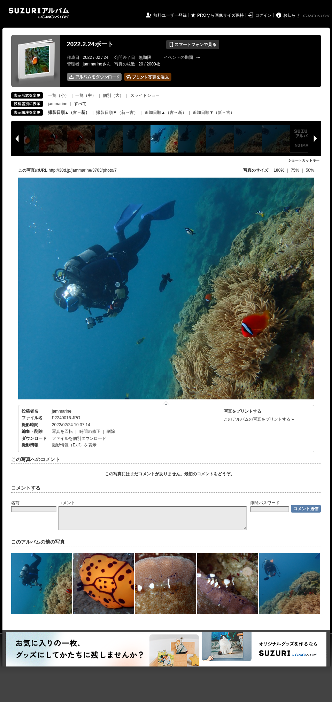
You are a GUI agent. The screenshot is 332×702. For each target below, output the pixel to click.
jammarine (58, 103)
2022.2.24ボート (90, 44)
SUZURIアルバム (38, 13)
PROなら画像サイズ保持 (220, 15)
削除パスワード (265, 502)
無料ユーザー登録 (170, 15)
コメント (67, 502)
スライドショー (145, 95)
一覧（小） (58, 95)
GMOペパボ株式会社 (317, 16)
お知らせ (291, 15)
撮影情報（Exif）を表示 (74, 445)
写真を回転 (62, 431)
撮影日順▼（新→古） (117, 112)
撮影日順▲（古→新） (69, 112)
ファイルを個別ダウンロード (79, 438)
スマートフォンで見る (192, 44)
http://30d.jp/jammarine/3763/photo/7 (83, 170)
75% (295, 170)
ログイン (263, 15)
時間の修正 (89, 431)
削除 (111, 431)
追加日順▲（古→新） (165, 112)
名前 (15, 502)
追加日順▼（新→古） (213, 112)
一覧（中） (85, 95)
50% (310, 170)
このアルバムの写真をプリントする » (259, 419)
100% (278, 170)
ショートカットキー (303, 160)
